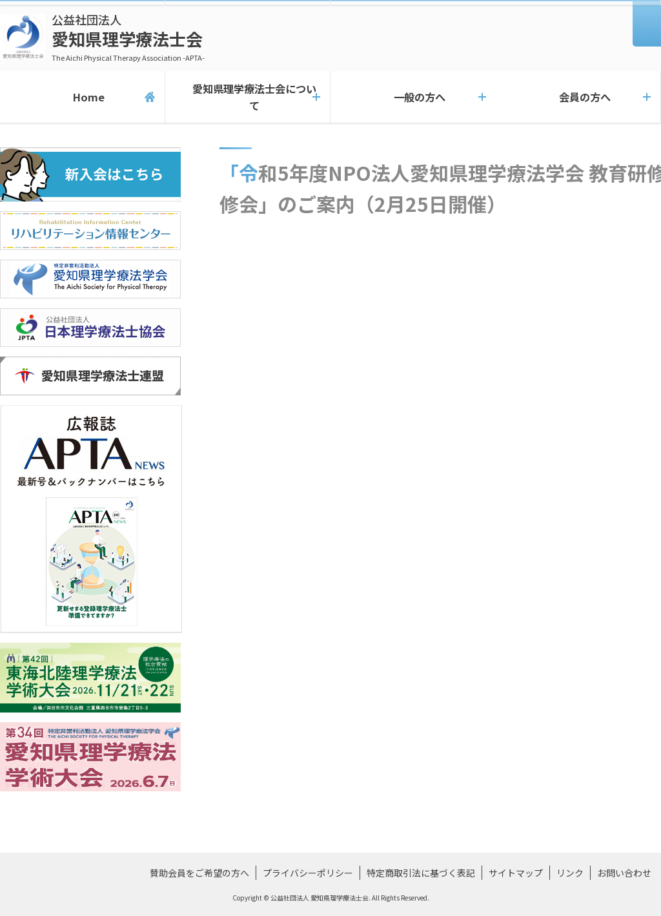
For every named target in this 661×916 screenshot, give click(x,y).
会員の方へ (578, 96)
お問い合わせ (624, 872)
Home (82, 96)
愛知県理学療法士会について (247, 96)
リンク (570, 872)
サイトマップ (516, 872)
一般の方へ (413, 96)
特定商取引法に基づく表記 (421, 872)
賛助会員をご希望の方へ (199, 872)
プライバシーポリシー (308, 872)
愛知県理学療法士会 (128, 37)
